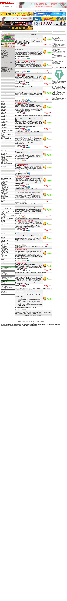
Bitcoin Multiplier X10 (4, 279)
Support (60, 0)
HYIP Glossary (31, 321)
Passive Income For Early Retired (7, 277)
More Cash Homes (4, 273)
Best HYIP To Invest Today (56, 64)
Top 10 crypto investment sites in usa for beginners (59, 56)
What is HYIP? (25, 321)
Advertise (39, 10)
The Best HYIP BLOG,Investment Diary (59, 46)
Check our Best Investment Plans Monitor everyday (58, 61)
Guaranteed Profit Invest (5, 274)
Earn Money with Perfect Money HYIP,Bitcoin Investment (57, 49)
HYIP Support (36, 321)
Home (53, 0)
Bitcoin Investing (4, 286)
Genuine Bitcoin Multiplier (5, 283)
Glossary (56, 0)
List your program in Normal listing (35, 315)
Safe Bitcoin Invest (4, 278)
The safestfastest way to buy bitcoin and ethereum (59, 59)
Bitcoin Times (3, 269)
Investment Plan (31, 10)
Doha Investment (4, 268)
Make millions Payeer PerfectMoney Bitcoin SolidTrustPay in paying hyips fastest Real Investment (58, 37)
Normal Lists (14, 10)
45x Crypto (3, 272)
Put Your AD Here (4, 51)
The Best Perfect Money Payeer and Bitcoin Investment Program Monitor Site (59, 44)
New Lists (23, 10)
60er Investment (4, 292)
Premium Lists (6, 10)
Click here (30, 131)
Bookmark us (64, 0)
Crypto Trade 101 (4, 291)
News (21, 321)
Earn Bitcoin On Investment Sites (57, 65)
